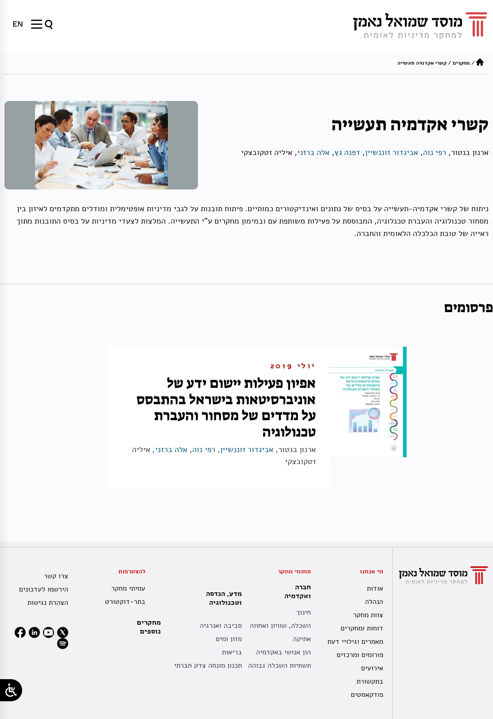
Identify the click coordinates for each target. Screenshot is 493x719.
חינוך (303, 612)
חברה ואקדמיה (295, 591)
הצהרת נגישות (47, 602)
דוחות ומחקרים (362, 628)
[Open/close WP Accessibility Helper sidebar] (11, 690)
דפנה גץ (347, 152)
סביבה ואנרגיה (221, 625)
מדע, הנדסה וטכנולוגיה (222, 598)
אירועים (372, 668)
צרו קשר (56, 576)
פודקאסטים (367, 695)
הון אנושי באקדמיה (283, 652)
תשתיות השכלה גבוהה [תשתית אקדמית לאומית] (279, 665)
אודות (375, 588)
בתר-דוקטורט (125, 602)
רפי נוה (434, 152)
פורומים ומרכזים (360, 655)
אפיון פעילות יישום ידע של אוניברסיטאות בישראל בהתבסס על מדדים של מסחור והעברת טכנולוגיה (226, 407)
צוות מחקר (368, 615)
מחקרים (461, 62)
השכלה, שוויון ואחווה (280, 625)
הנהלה (374, 602)
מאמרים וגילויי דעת (355, 641)
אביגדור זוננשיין (391, 152)
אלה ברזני (313, 152)
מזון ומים (229, 639)
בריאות (232, 652)
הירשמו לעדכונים (43, 589)
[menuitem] (17, 24)
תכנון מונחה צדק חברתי (208, 665)
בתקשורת (370, 681)
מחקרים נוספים (149, 627)
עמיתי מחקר (128, 588)
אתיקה (302, 639)
